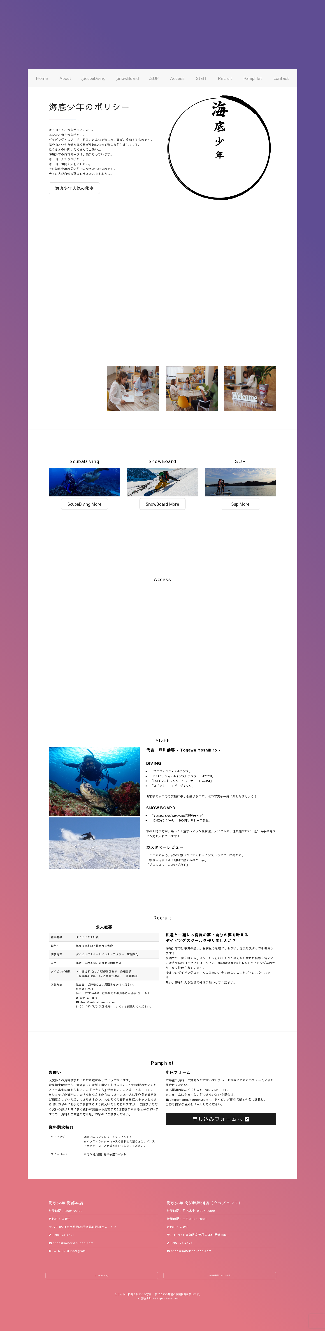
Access (177, 78)
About (65, 78)
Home (42, 78)
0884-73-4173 (86, 997)
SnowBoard (128, 78)
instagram (76, 1251)
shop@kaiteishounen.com (95, 1002)
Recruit (225, 78)
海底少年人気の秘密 (74, 188)
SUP (154, 78)
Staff (201, 78)
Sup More (240, 504)
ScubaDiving (94, 78)
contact (281, 78)
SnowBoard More (162, 504)
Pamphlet (253, 78)
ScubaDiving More (84, 504)
